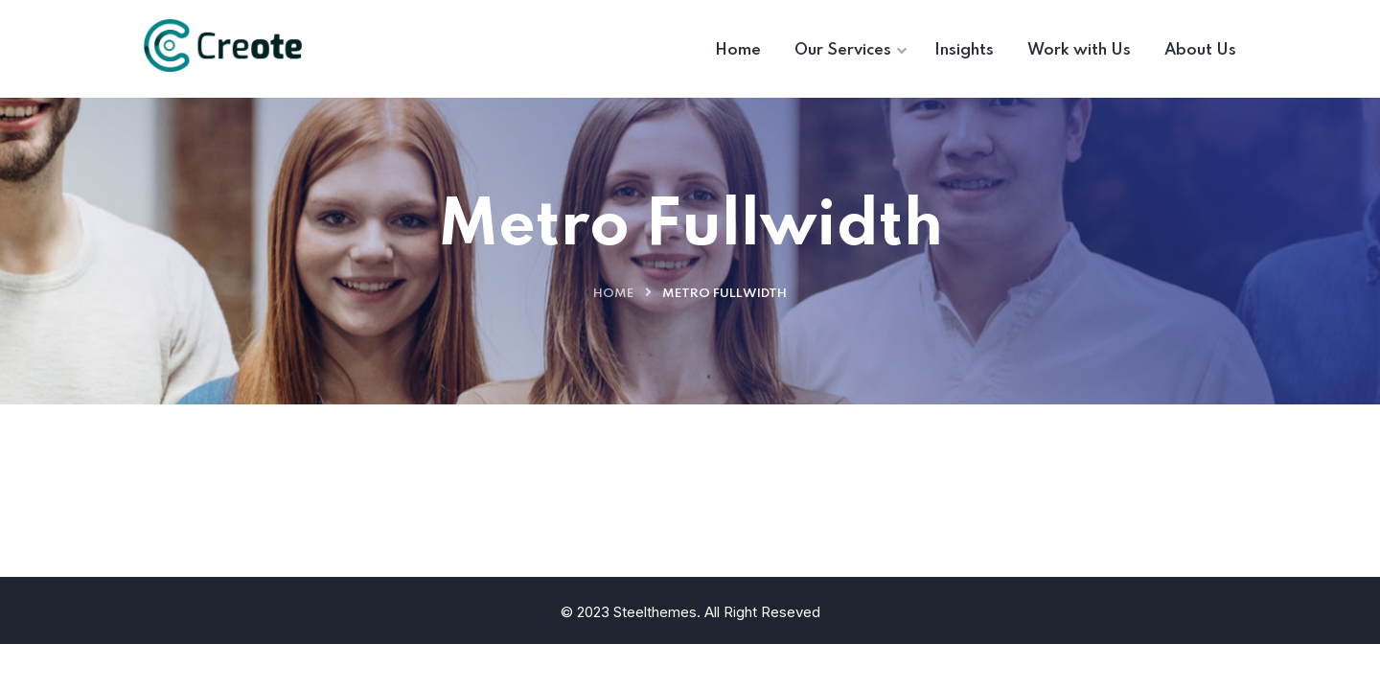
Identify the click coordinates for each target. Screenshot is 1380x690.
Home (613, 294)
